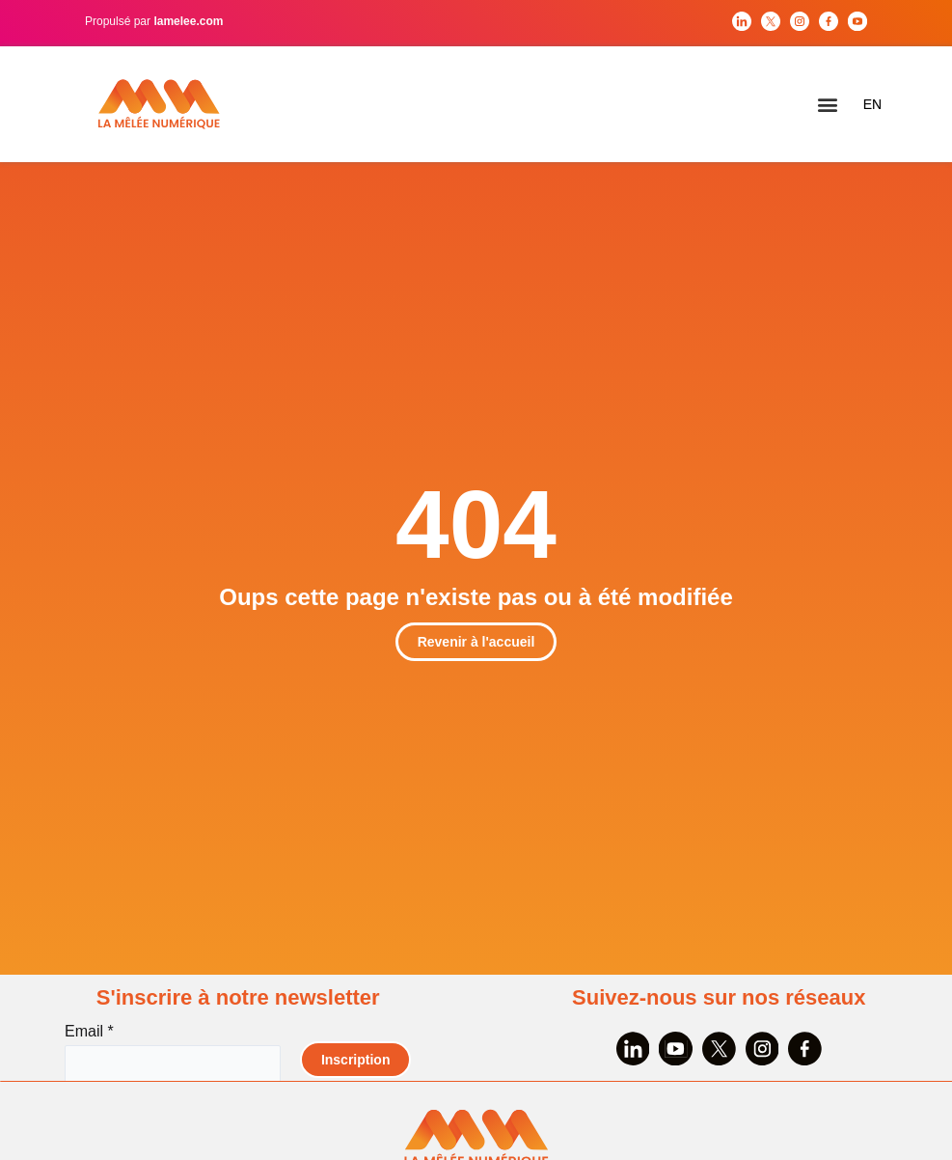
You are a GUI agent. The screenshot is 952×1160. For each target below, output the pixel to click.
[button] (828, 105)
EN (872, 104)
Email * (88, 1031)
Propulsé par (154, 21)
